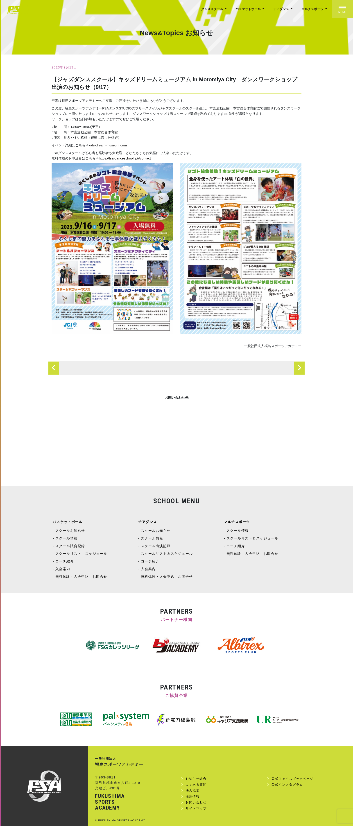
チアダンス (281, 9)
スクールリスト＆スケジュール (167, 553)
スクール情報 (66, 538)
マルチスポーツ (312, 9)
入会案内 (62, 569)
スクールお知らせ (70, 530)
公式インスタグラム (287, 784)
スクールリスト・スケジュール (81, 553)
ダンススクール (212, 9)
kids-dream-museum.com (108, 145)
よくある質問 (196, 784)
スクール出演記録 (156, 546)
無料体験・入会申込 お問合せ (81, 576)
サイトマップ (196, 808)
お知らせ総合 (196, 778)
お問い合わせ (196, 802)
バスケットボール (248, 9)
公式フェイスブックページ (292, 778)
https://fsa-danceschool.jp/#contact (125, 158)
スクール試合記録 (70, 546)
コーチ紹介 (64, 561)
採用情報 (192, 796)
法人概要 (192, 790)
